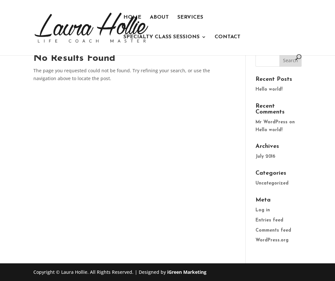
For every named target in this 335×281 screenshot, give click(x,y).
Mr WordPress (272, 122)
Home (132, 17)
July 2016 (265, 156)
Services (190, 17)
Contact (227, 37)
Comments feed (273, 230)
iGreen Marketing (186, 272)
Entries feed (269, 220)
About (159, 17)
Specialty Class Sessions (161, 37)
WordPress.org (272, 240)
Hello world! (269, 89)
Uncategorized (272, 183)
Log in (263, 210)
